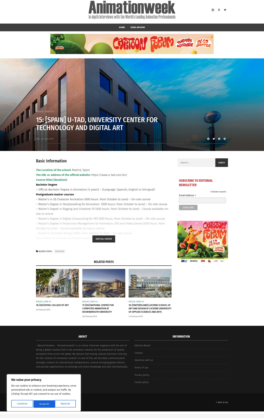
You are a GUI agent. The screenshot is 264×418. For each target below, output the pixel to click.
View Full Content (104, 239)
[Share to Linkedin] (219, 139)
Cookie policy (142, 386)
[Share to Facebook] (208, 139)
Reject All (44, 404)
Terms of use (141, 371)
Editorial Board (142, 349)
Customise (22, 404)
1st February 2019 (136, 320)
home (122, 27)
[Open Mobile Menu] (213, 12)
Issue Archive (137, 27)
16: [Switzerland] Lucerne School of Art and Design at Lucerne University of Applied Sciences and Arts (150, 310)
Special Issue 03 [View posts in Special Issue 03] (45, 111)
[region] (44, 393)
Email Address (187, 195)
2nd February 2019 (89, 317)
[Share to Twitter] (214, 139)
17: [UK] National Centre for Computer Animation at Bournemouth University (99, 309)
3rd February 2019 (43, 310)
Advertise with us (144, 364)
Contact (139, 357)
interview (59, 251)
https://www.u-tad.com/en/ (109, 175)
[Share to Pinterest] (225, 139)
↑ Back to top (222, 406)
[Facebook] (219, 12)
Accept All (66, 404)
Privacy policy (142, 379)
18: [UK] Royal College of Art (53, 305)
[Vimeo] (225, 12)
